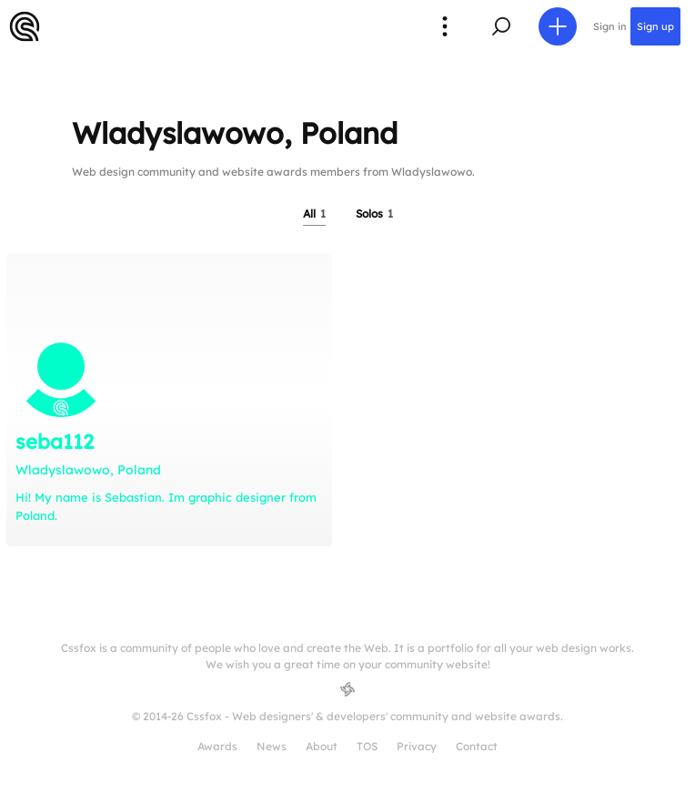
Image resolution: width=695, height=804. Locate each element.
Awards (217, 746)
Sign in (610, 26)
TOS (367, 746)
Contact (477, 746)
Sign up (655, 26)
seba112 (54, 441)
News (272, 746)
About (321, 746)
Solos (374, 213)
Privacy (417, 746)
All (314, 213)
